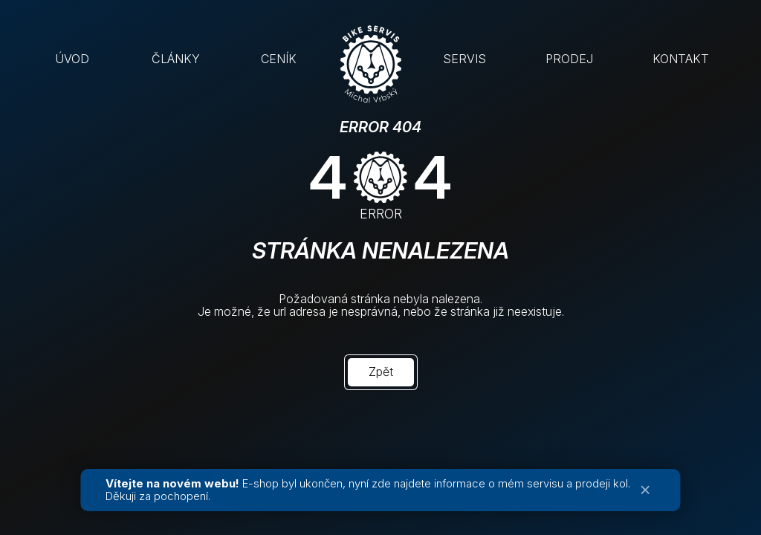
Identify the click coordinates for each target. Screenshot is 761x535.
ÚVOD (72, 58)
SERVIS (464, 58)
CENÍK (279, 58)
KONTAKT (680, 58)
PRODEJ (569, 58)
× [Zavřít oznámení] (645, 490)
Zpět (381, 371)
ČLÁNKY (176, 58)
